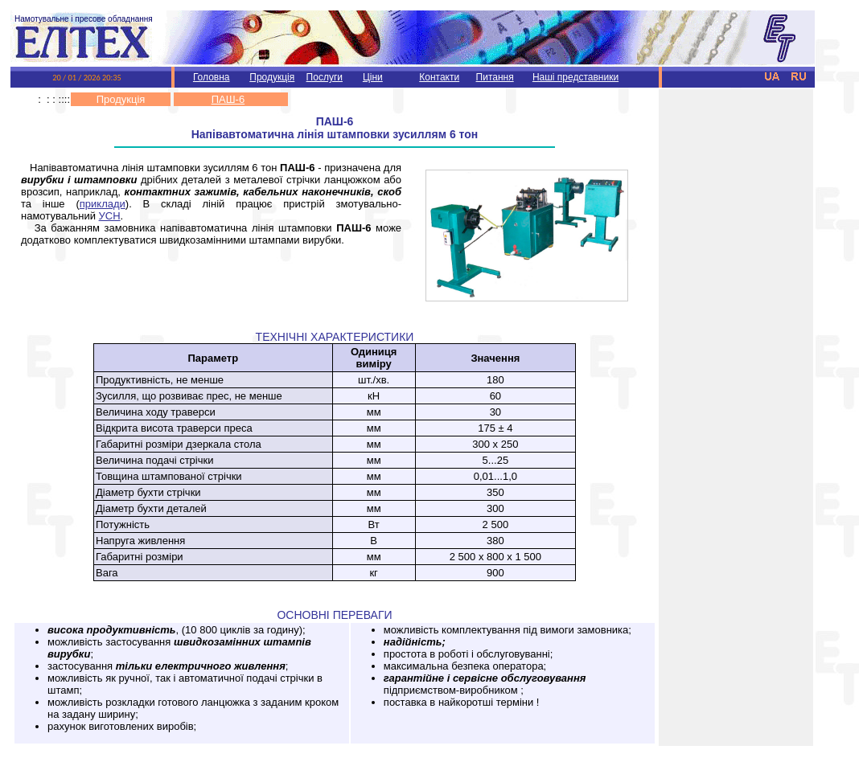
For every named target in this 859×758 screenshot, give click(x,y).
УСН (110, 216)
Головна (211, 77)
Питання (495, 77)
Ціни (373, 77)
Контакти (439, 77)
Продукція (271, 77)
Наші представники (575, 77)
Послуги (324, 77)
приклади (102, 204)
